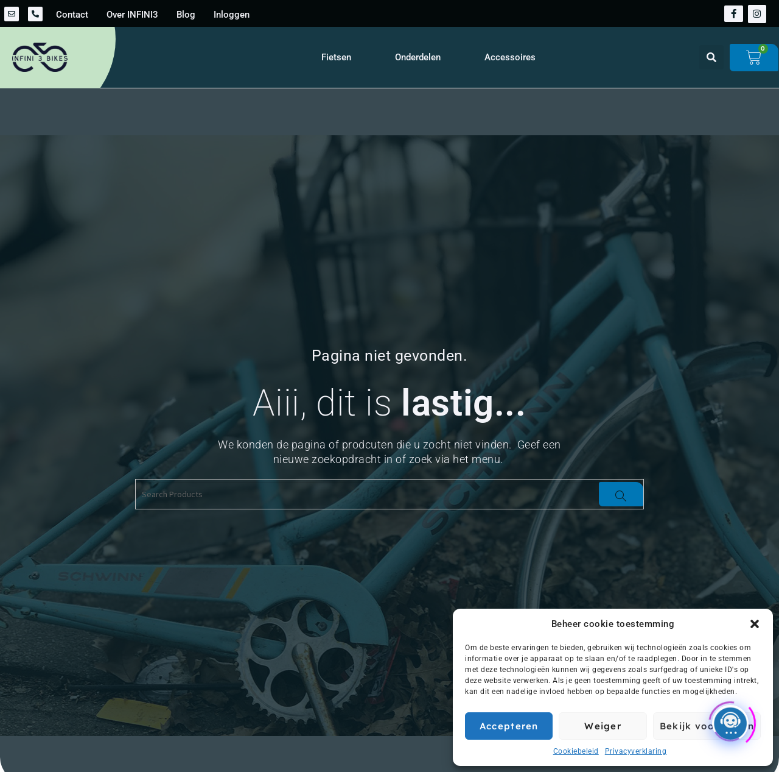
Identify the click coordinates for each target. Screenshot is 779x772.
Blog (185, 14)
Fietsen (336, 57)
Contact (72, 14)
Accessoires (510, 57)
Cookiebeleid (576, 751)
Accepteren (509, 726)
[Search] (621, 494)
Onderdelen (418, 57)
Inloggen (232, 14)
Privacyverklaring (636, 751)
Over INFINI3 (132, 14)
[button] (755, 624)
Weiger (602, 726)
